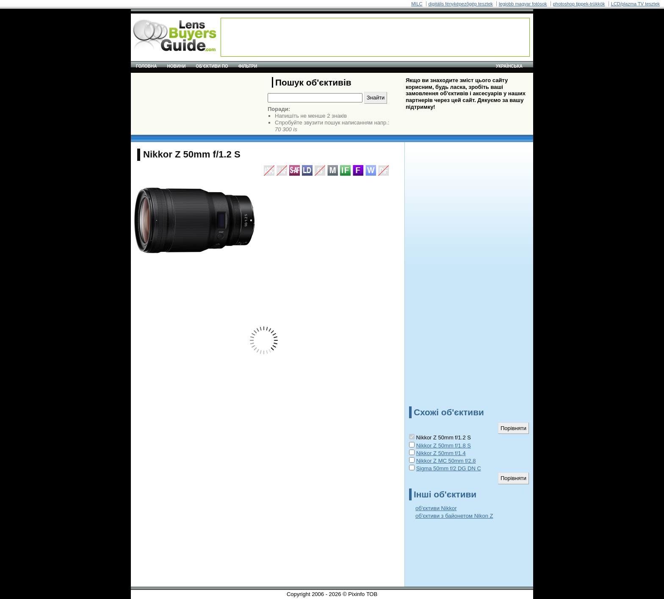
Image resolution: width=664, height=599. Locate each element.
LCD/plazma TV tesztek (635, 3)
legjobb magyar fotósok (523, 3)
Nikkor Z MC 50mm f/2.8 (446, 461)
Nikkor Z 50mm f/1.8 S (443, 445)
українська (509, 66)
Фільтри (247, 66)
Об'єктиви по (212, 66)
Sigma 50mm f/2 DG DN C (448, 468)
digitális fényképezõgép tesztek (461, 3)
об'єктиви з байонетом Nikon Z (454, 516)
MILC (416, 3)
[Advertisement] (375, 37)
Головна (146, 66)
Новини (176, 66)
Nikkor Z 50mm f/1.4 (441, 453)
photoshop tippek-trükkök (579, 3)
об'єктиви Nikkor (435, 508)
